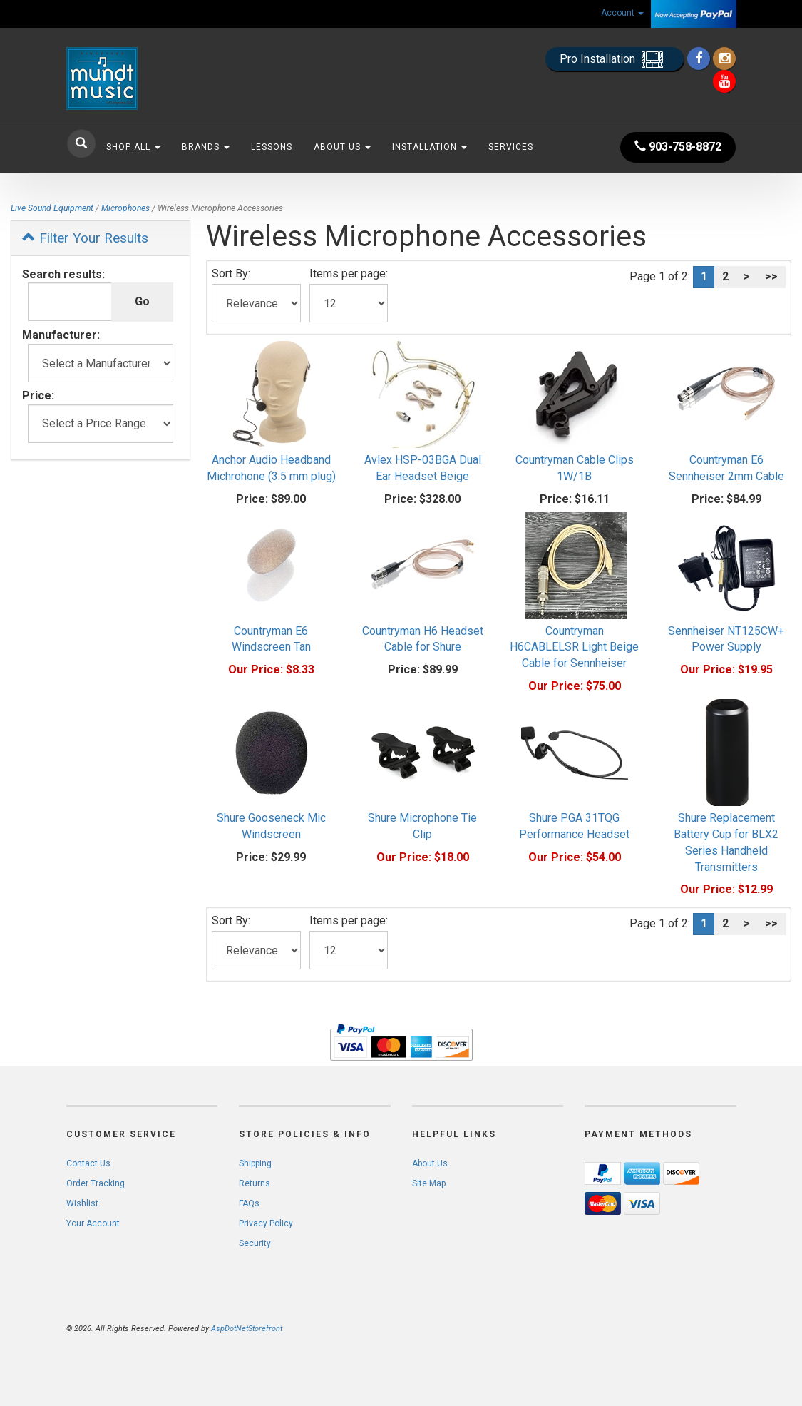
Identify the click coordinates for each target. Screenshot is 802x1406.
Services (510, 147)
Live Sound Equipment (52, 208)
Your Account (93, 1223)
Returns (254, 1183)
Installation (429, 147)
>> (771, 276)
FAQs (249, 1203)
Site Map (429, 1183)
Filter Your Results (85, 238)
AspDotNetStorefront (246, 1328)
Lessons (271, 147)
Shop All (133, 147)
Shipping (255, 1163)
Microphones (125, 208)
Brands (206, 147)
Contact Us (88, 1163)
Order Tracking (95, 1183)
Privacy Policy (266, 1223)
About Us (342, 147)
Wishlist (82, 1203)
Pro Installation (615, 59)
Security (255, 1243)
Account (622, 13)
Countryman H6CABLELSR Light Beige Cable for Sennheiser (574, 647)
